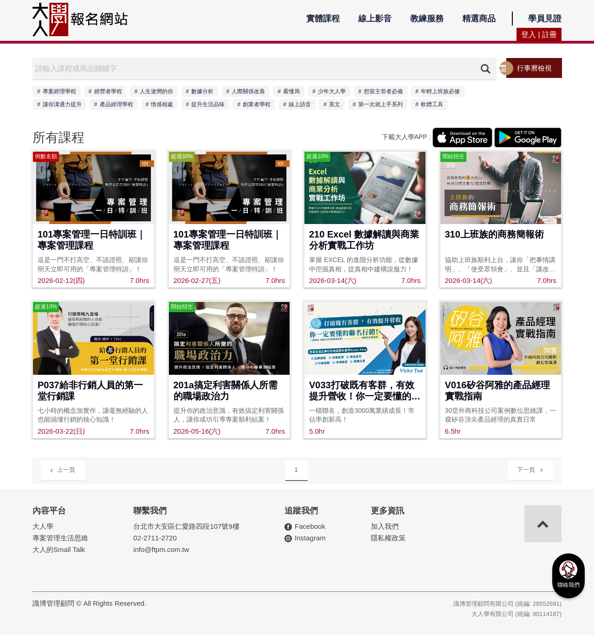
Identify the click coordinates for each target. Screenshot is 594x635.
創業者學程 (257, 104)
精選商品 (479, 18)
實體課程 (323, 18)
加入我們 (385, 526)
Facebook (310, 526)
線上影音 (375, 18)
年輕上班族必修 (440, 91)
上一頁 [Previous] (62, 469)
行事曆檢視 (534, 68)
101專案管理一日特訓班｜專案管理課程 (92, 239)
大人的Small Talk (58, 549)
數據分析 (202, 91)
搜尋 (485, 68)
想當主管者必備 (383, 91)
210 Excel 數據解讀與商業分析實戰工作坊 (364, 239)
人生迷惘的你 (156, 91)
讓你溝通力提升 (62, 104)
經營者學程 (108, 91)
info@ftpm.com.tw (161, 549)
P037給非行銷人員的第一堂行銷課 (90, 390)
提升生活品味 (208, 104)
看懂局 (291, 91)
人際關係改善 (248, 91)
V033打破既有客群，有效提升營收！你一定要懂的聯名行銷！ (364, 391)
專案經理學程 (59, 91)
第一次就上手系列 (380, 104)
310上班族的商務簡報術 (494, 234)
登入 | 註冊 (539, 34)
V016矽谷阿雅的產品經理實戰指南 (497, 390)
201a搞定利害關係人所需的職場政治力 (226, 390)
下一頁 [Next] (530, 468)
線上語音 (300, 104)
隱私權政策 (388, 538)
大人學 (42, 526)
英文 (334, 104)
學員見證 (545, 18)
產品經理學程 (116, 104)
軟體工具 (432, 104)
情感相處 (162, 104)
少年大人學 (332, 91)
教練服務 (427, 18)
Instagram (310, 538)
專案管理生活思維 (60, 538)
